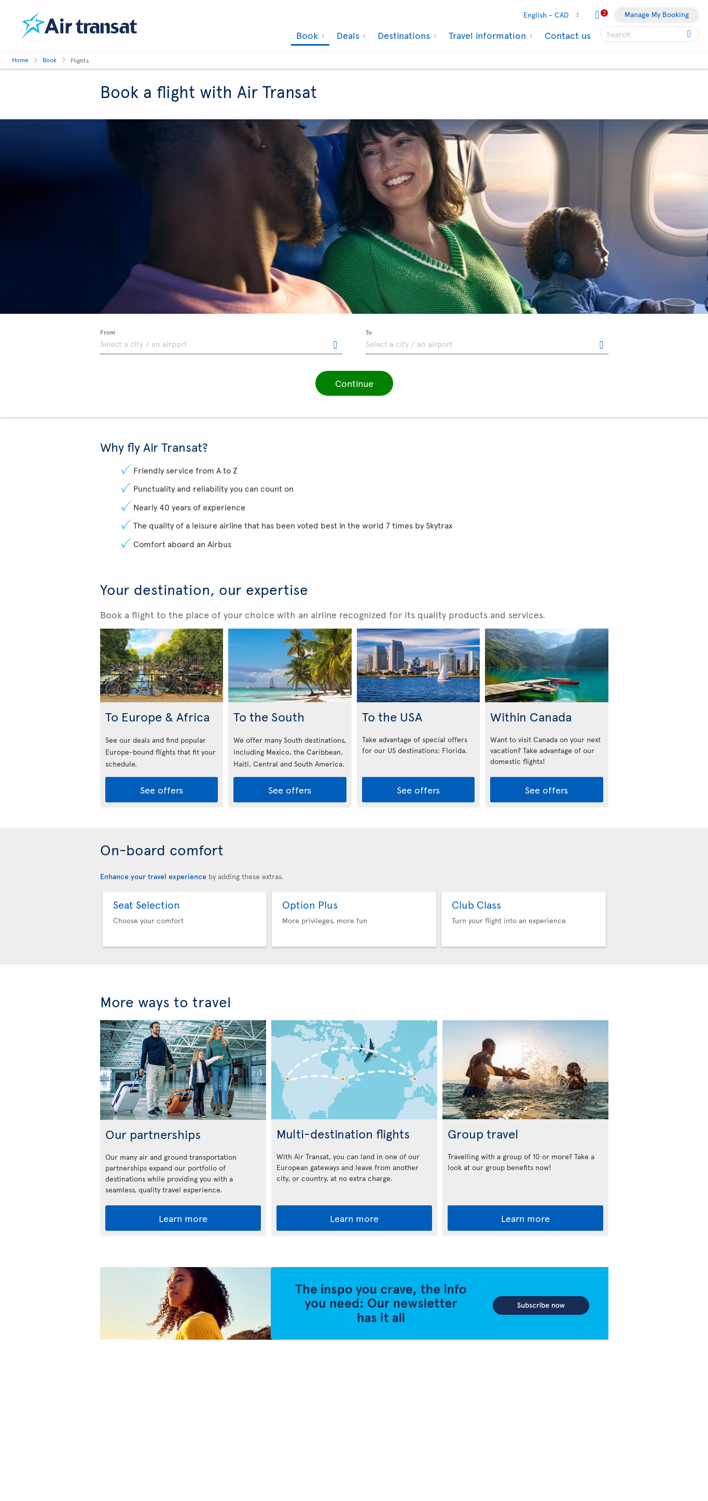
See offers (161, 789)
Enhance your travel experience (153, 876)
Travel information (486, 35)
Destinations (402, 35)
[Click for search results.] (690, 34)
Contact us (568, 35)
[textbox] (221, 342)
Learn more (183, 1218)
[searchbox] (650, 34)
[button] (354, 383)
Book (306, 36)
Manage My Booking (656, 14)
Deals (346, 35)
